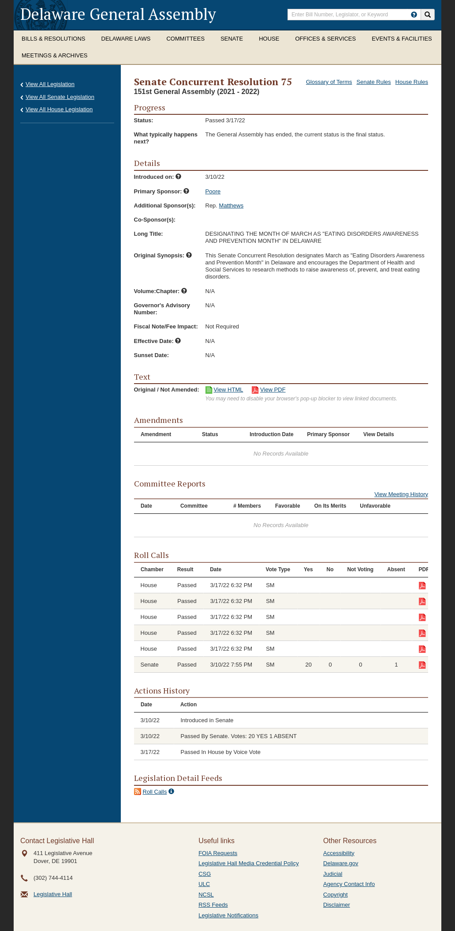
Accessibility (338, 853)
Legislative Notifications (228, 915)
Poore (213, 191)
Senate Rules (374, 82)
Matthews (231, 205)
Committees (185, 38)
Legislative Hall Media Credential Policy (248, 863)
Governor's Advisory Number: (162, 309)
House (269, 38)
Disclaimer (336, 904)
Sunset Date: (151, 355)
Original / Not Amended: (166, 389)
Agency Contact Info (349, 884)
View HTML (228, 389)
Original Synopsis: (163, 255)
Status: (143, 120)
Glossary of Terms (329, 82)
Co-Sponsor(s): (155, 219)
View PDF (273, 389)
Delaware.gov (340, 863)
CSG (204, 874)
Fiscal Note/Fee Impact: (166, 326)
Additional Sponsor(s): (165, 205)
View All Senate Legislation (60, 97)
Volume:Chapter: (160, 291)
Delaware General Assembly (118, 14)
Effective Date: (157, 341)
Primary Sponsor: (162, 191)
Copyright (335, 894)
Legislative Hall (53, 894)
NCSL (206, 894)
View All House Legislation (59, 109)
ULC (204, 884)
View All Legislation (50, 84)
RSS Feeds (213, 904)
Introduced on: (158, 176)
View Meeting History (401, 494)
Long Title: (148, 233)
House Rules (411, 82)
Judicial (332, 874)
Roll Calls (155, 791)
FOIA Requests (217, 853)
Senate (231, 38)
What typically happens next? (166, 138)
